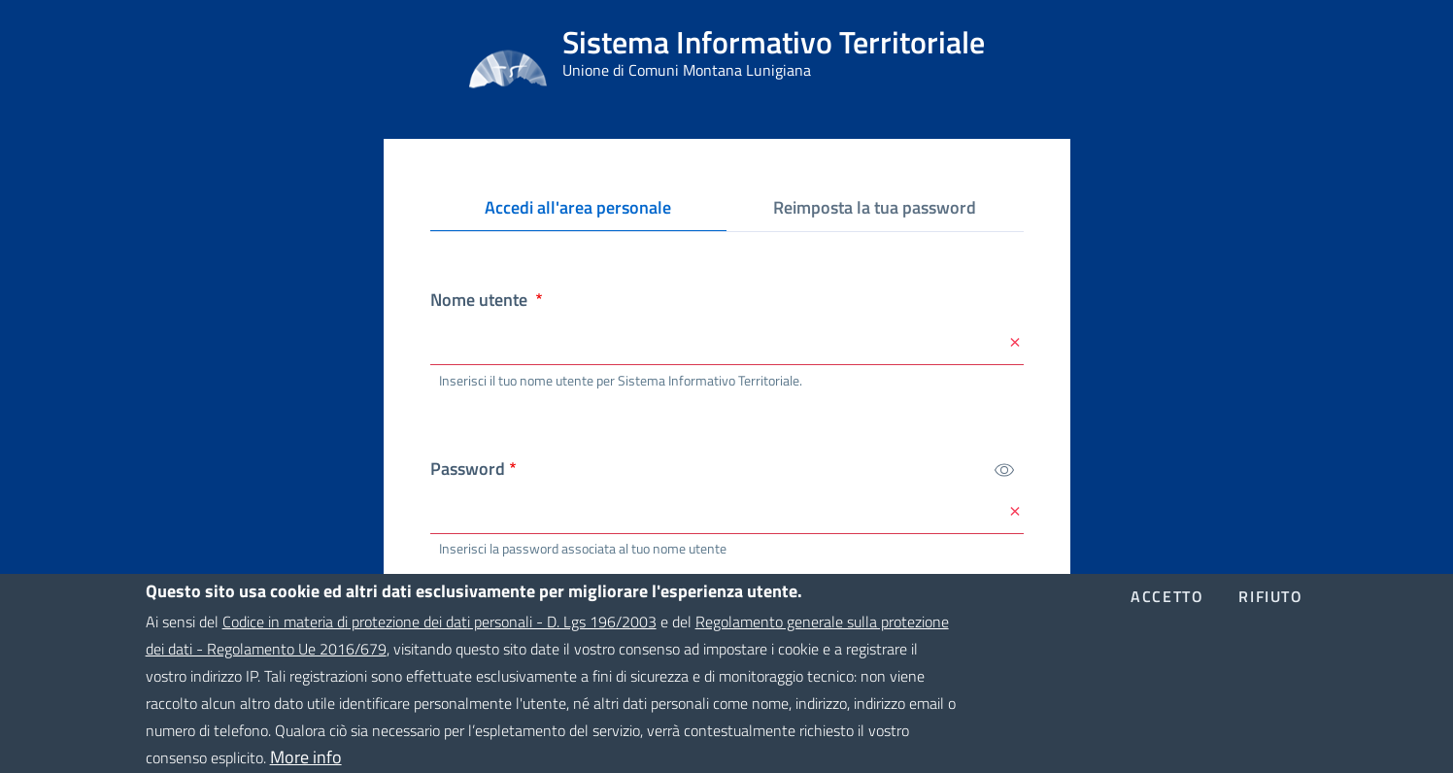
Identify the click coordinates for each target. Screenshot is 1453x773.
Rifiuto (1270, 609)
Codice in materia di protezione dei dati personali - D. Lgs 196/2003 (439, 634)
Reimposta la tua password (874, 207)
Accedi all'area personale (585, 211)
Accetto (1167, 609)
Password (467, 468)
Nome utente (480, 299)
